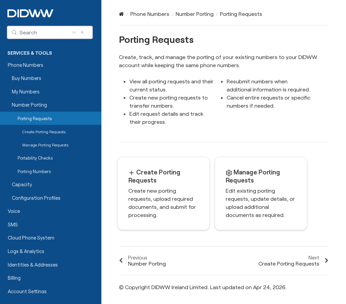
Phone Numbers (25, 65)
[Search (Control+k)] (50, 32)
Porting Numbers (34, 171)
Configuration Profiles (36, 198)
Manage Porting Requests (45, 144)
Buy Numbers (26, 78)
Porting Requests (35, 118)
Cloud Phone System (31, 238)
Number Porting (29, 105)
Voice (14, 211)
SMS (13, 224)
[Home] (121, 14)
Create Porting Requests (44, 131)
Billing (14, 278)
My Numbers (26, 91)
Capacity (22, 184)
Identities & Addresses (33, 265)
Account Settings (27, 291)
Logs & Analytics (26, 251)
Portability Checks (35, 158)
